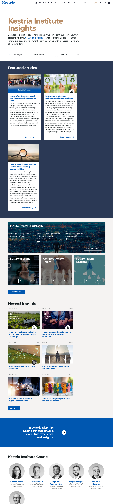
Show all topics (15, 227)
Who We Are (62, 447)
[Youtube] (90, 445)
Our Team (61, 450)
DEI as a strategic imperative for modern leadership (89, 302)
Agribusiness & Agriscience (42, 450)
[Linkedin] (83, 445)
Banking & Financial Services (43, 453)
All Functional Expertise (41, 484)
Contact (13, 464)
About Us (63, 442)
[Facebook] (87, 445)
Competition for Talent (53, 194)
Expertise (38, 442)
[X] (93, 445)
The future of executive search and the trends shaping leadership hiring (89, 96)
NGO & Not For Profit (40, 472)
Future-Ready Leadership (26, 160)
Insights (13, 459)
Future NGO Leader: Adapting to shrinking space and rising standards (56, 269)
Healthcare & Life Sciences (42, 466)
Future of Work (20, 193)
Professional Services (40, 475)
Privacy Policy (13, 469)
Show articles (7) (92, 216)
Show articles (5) (26, 216)
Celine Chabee (16, 384)
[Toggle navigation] (109, 2)
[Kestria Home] (8, 2)
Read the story (27, 142)
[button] (55, 2)
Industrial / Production (41, 469)
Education (36, 458)
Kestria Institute (34, 37)
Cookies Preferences (16, 473)
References (61, 456)
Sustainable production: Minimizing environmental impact (53, 96)
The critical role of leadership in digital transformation (55, 302)
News (60, 453)
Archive (12, 310)
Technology (37, 478)
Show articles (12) (91, 183)
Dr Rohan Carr (36, 384)
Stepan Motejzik (76, 384)
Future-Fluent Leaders (85, 194)
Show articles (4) (59, 216)
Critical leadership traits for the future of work (21, 169)
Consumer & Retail (39, 455)
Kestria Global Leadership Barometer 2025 (74, 169)
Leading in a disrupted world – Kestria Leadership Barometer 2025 (22, 96)
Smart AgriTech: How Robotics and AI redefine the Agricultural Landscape (22, 269)
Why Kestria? (16, 446)
